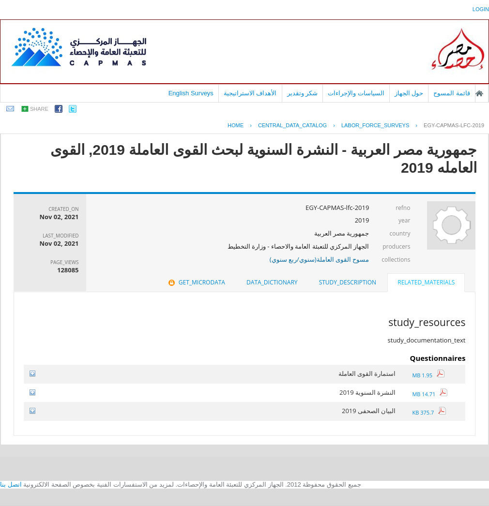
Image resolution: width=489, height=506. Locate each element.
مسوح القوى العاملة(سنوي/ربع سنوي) (319, 259)
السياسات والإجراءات (356, 93)
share (39, 109)
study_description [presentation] (347, 282)
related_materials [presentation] (426, 282)
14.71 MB (429, 394)
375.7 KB (428, 412)
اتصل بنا (11, 484)
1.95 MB (428, 375)
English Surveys (191, 93)
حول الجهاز (409, 93)
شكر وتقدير (302, 93)
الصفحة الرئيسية (479, 93)
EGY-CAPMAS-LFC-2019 (454, 125)
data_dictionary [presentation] (271, 282)
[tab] (426, 283)
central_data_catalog (292, 125)
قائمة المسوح (451, 93)
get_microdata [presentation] (196, 282)
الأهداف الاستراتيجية (250, 93)
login (481, 9)
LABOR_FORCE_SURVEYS (375, 125)
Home (236, 125)
